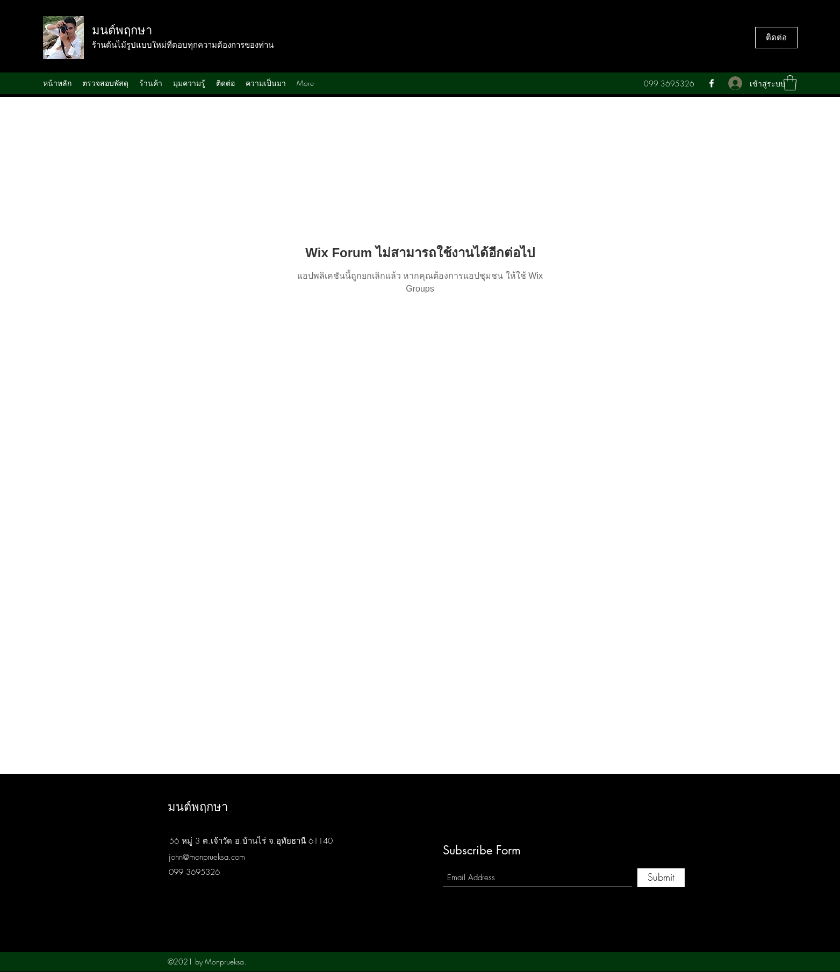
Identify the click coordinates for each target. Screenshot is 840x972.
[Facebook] (711, 83)
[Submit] (661, 877)
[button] (790, 83)
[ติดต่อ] (776, 37)
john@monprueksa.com (207, 857)
